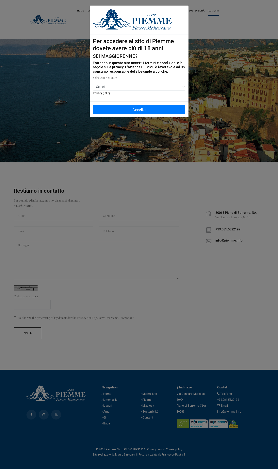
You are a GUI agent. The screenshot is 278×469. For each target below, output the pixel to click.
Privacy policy (101, 93)
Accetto (139, 109)
